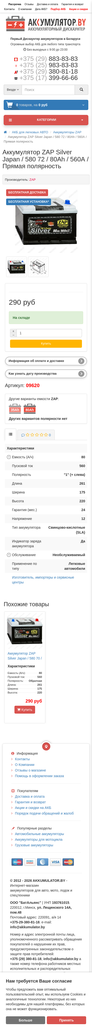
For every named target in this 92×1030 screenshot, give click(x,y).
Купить (46, 343)
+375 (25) (48, 65)
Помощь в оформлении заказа (39, 776)
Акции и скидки (78, 9)
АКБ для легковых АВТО (30, 132)
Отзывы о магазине (30, 770)
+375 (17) (48, 77)
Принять (66, 1020)
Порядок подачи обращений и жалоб (44, 813)
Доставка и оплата (47, 4)
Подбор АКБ (58, 9)
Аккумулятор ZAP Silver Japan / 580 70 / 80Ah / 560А (25, 658)
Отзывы (29, 4)
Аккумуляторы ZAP (67, 132)
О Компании (24, 765)
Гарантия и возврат (73, 4)
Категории (46, 120)
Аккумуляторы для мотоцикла (39, 839)
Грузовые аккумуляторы (34, 845)
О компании (25, 9)
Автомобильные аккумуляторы (39, 834)
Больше (25, 1020)
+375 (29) (48, 58)
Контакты (9, 9)
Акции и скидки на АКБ (33, 808)
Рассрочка (15, 4)
